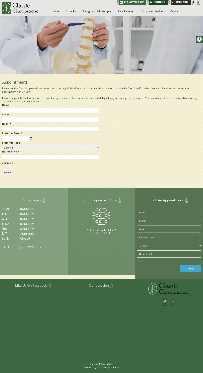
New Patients (125, 11)
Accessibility (107, 364)
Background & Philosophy (97, 11)
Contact (175, 11)
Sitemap (94, 364)
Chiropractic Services (152, 11)
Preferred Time (11, 142)
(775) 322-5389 (30, 247)
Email (6, 123)
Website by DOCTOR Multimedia (101, 367)
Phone (7, 114)
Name (5, 105)
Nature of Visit (10, 151)
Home (55, 11)
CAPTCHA (7, 163)
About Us (71, 11)
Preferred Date (12, 133)
